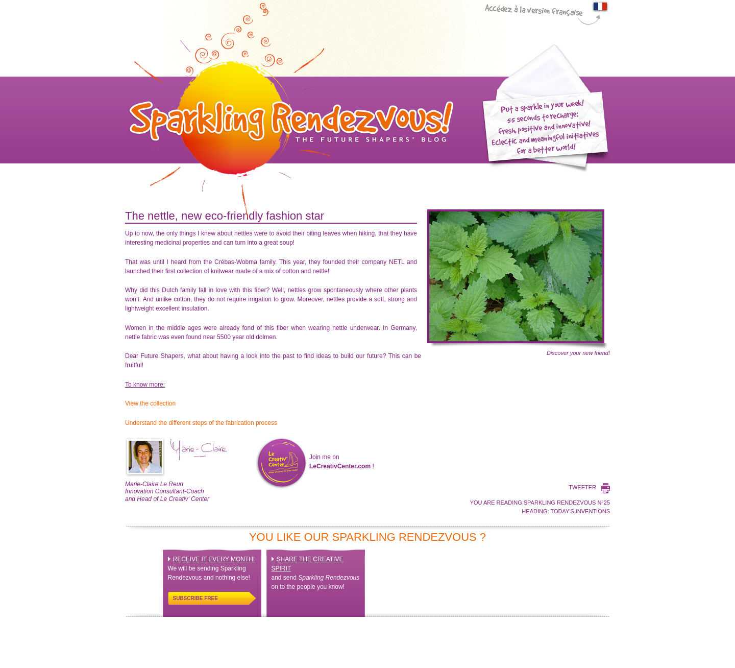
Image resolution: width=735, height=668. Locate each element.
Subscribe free (195, 598)
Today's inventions (580, 511)
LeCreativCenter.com (340, 466)
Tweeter (582, 487)
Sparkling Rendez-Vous (289, 110)
